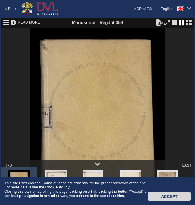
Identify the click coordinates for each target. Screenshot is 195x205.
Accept (169, 196)
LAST (187, 165)
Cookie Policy (57, 187)
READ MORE (29, 22)
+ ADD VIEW (141, 9)
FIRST (8, 165)
